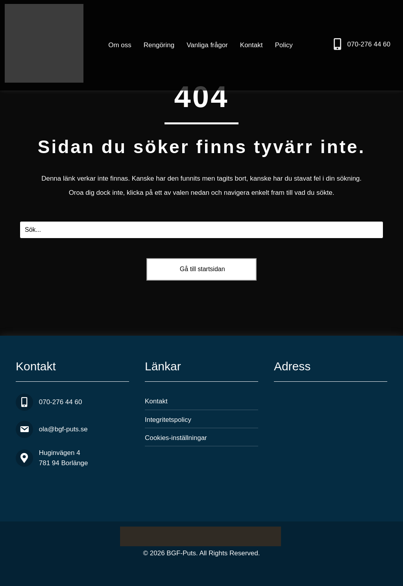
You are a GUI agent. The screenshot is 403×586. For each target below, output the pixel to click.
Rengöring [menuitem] (159, 45)
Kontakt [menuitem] (251, 45)
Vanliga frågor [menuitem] (207, 45)
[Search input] (201, 229)
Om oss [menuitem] (119, 45)
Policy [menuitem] (283, 45)
